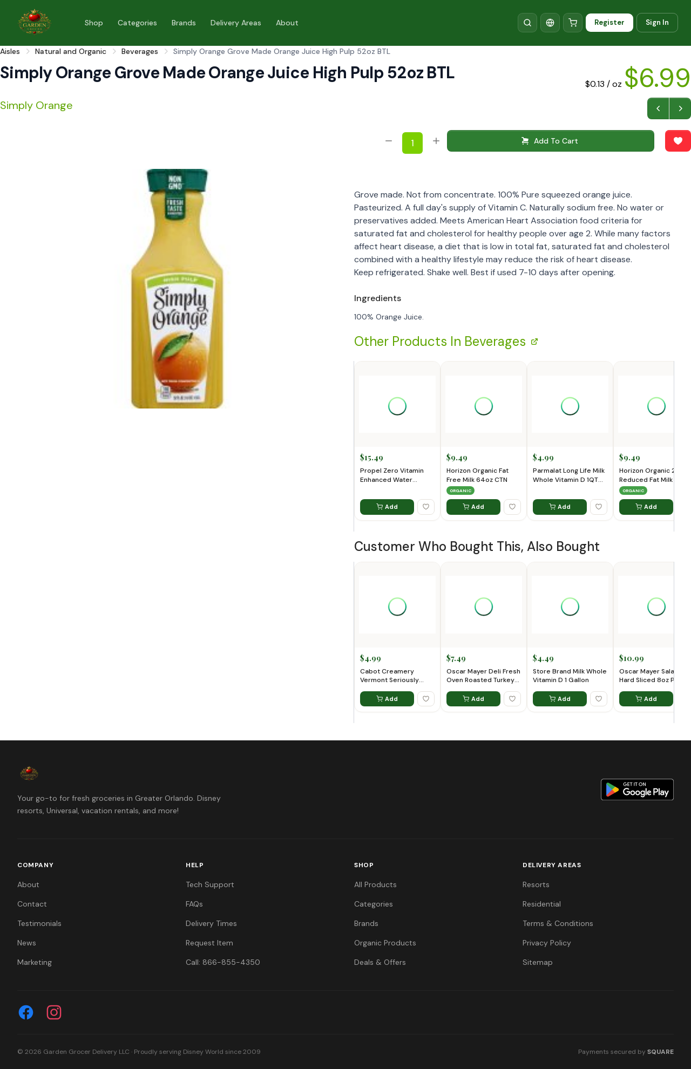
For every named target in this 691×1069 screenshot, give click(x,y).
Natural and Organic (70, 51)
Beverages (139, 51)
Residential (542, 904)
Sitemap (538, 962)
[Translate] (550, 22)
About (287, 23)
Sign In (657, 22)
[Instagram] (54, 1012)
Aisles (10, 51)
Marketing (34, 962)
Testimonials (39, 923)
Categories (137, 23)
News (26, 943)
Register (609, 22)
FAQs (194, 904)
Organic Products (385, 943)
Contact (32, 904)
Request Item (209, 943)
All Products (375, 884)
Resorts (536, 884)
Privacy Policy (547, 943)
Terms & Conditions (558, 923)
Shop (94, 23)
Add (387, 506)
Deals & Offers (380, 962)
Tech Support (210, 884)
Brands (184, 23)
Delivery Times (211, 923)
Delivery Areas (236, 23)
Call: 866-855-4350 (223, 962)
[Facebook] (26, 1012)
